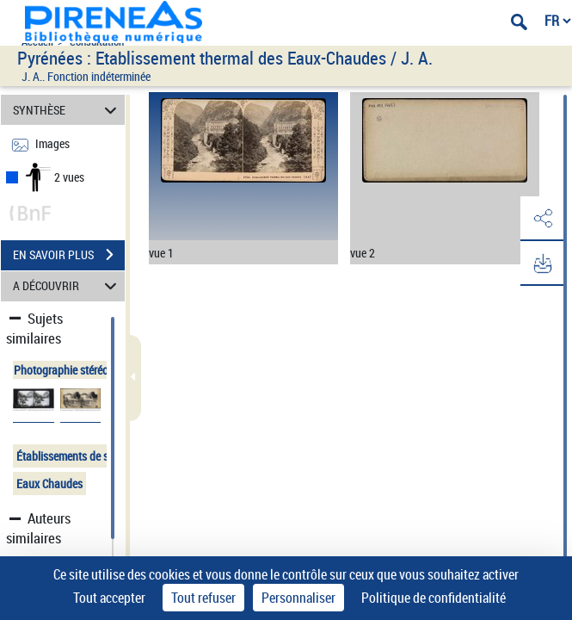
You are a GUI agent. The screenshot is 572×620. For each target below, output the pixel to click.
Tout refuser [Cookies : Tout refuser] (203, 597)
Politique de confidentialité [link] (433, 597)
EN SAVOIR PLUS (69, 255)
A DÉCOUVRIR (67, 286)
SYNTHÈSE (67, 110)
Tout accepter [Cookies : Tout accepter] (109, 597)
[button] (541, 218)
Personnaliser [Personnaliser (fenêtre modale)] (298, 597)
